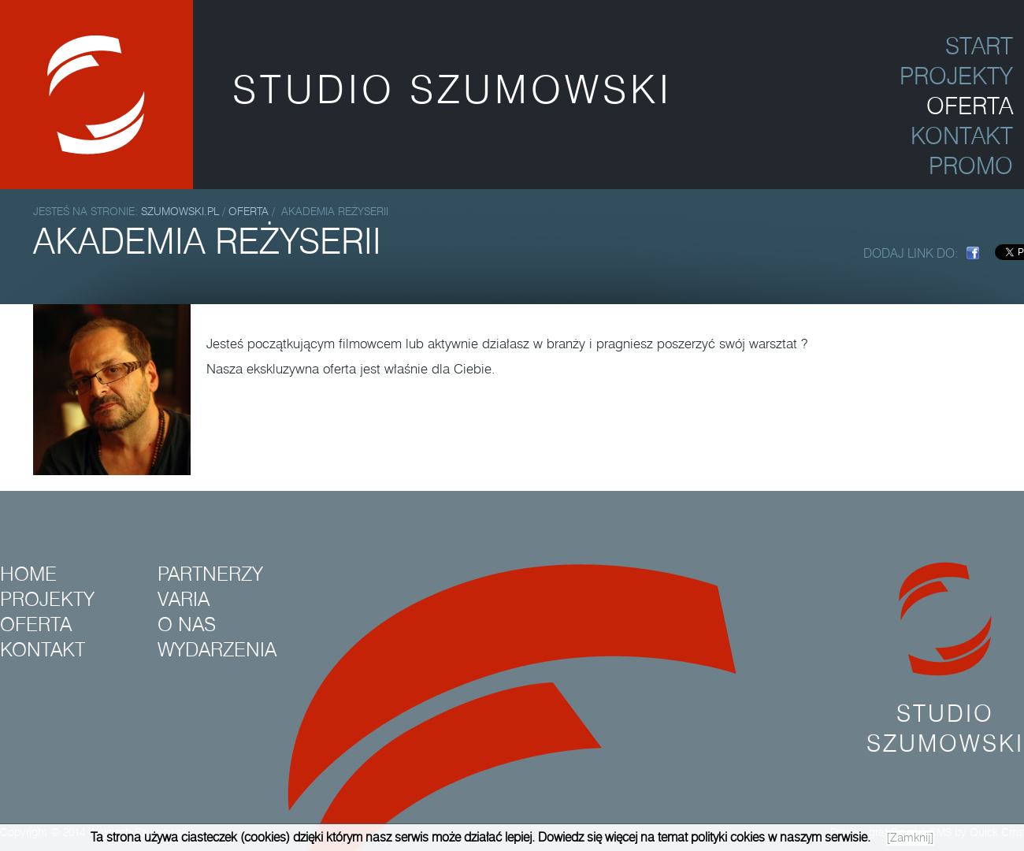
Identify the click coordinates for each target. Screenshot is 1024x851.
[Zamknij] (910, 838)
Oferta (248, 211)
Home (28, 574)
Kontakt (42, 650)
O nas (187, 624)
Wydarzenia (217, 650)
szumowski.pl (181, 211)
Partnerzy (210, 574)
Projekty (47, 599)
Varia (184, 599)
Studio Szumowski (945, 660)
